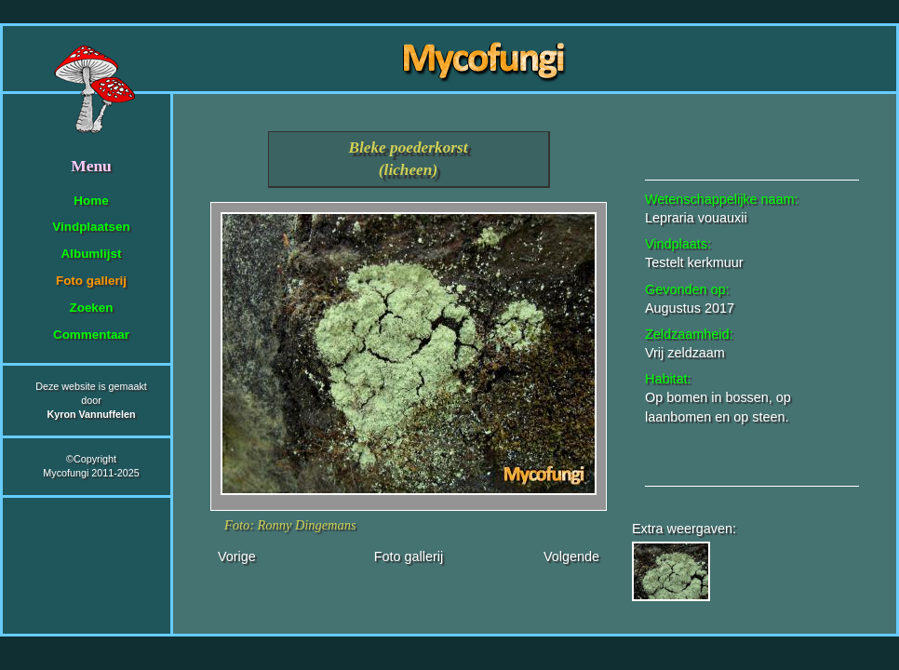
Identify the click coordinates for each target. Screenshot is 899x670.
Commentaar (91, 335)
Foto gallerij (91, 281)
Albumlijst (91, 254)
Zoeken (91, 308)
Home (91, 201)
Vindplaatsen (90, 227)
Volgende (571, 556)
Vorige (237, 556)
